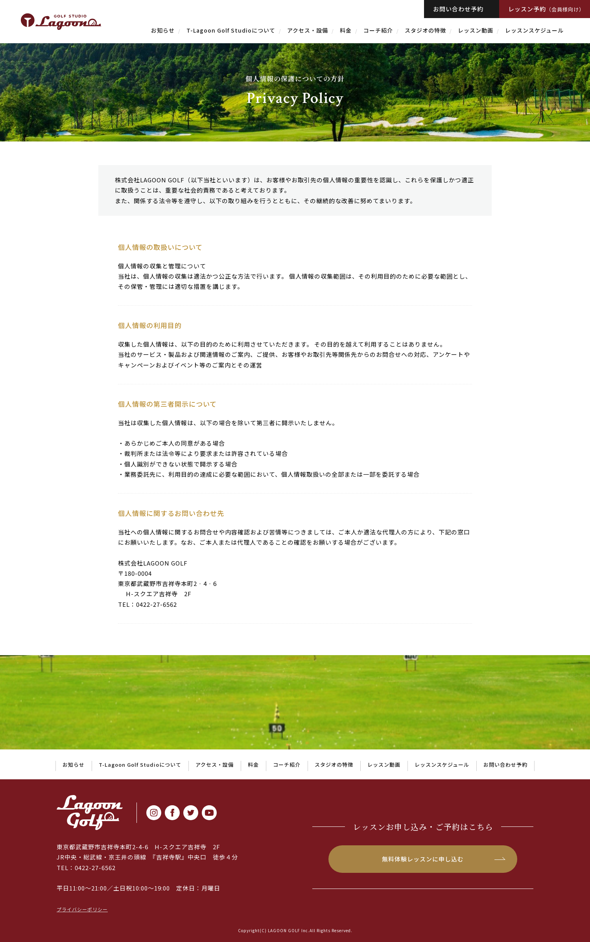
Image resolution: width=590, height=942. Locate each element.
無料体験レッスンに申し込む (423, 859)
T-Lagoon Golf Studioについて (230, 30)
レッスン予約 (546, 9)
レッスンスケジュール (534, 30)
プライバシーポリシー (82, 909)
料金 (346, 30)
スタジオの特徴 (425, 30)
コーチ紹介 (378, 30)
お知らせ (163, 30)
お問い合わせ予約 (458, 9)
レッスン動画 (475, 30)
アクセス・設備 (307, 30)
